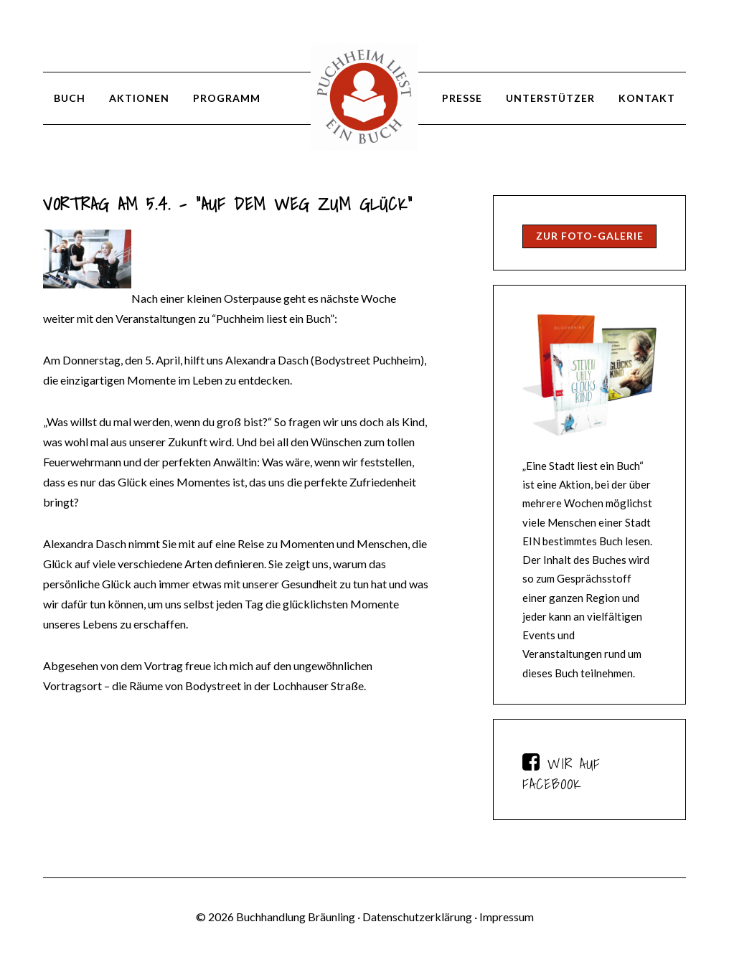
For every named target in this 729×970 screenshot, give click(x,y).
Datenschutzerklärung (417, 916)
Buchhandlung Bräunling (295, 916)
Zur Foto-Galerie (590, 236)
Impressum (506, 916)
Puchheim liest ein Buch (364, 97)
